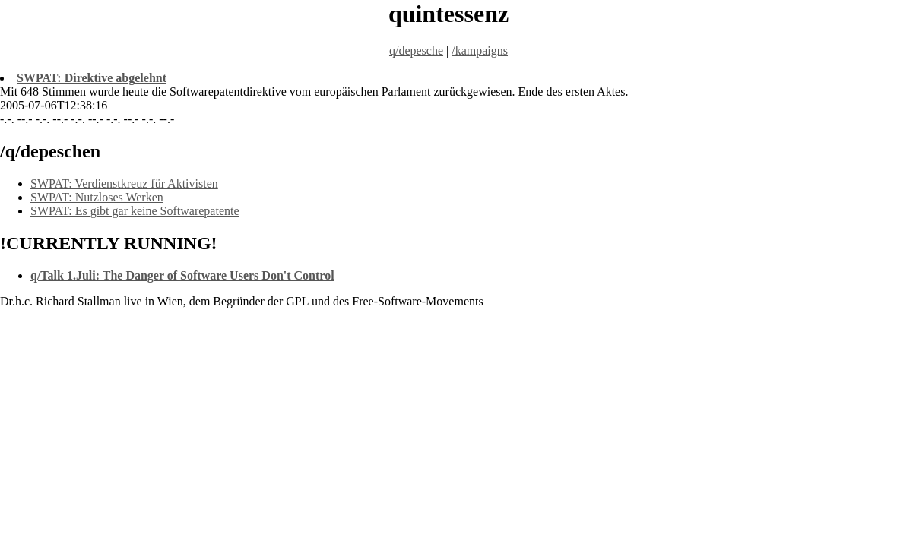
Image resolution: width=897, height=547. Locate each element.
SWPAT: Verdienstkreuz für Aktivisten (124, 183)
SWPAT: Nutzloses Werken (96, 197)
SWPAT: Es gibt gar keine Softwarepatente (134, 210)
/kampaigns (480, 50)
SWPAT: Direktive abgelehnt (91, 77)
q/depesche (416, 50)
